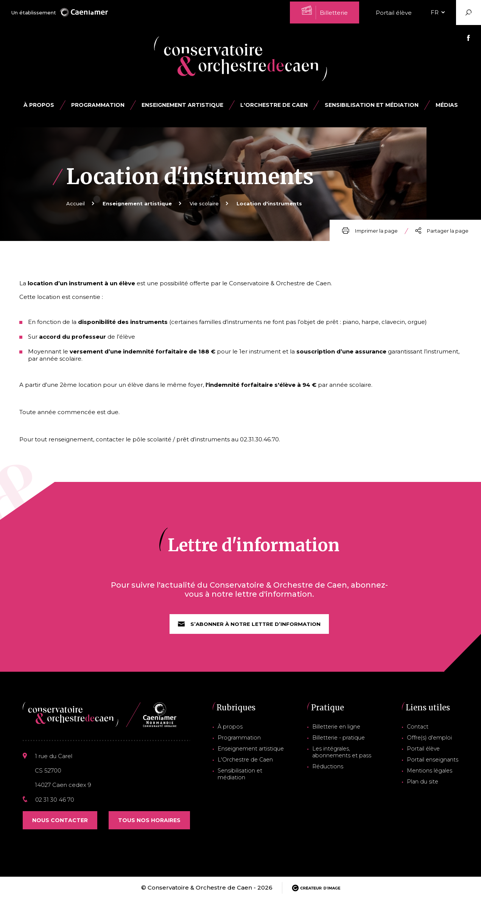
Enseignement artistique (249, 755)
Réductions (329, 771)
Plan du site (426, 785)
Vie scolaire (204, 203)
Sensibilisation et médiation (372, 105)
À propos (38, 105)
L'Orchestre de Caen (274, 105)
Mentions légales (432, 775)
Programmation (239, 744)
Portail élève (394, 12)
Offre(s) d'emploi (432, 744)
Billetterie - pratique (340, 744)
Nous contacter (60, 828)
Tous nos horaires (149, 828)
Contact (422, 734)
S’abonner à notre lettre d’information (249, 631)
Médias (447, 105)
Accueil (75, 203)
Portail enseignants (435, 765)
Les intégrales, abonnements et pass (342, 758)
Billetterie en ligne (338, 734)
